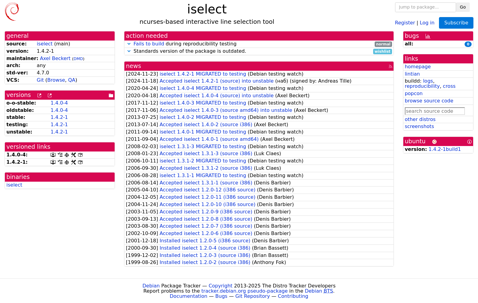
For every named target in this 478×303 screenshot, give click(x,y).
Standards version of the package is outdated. (259, 51)
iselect (45, 44)
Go (463, 7)
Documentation (188, 296)
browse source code (429, 101)
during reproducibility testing (259, 44)
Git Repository (252, 296)
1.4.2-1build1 (445, 149)
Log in (427, 22)
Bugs (221, 296)
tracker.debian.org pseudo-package (245, 291)
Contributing (293, 296)
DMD (78, 58)
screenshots (419, 126)
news (133, 66)
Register (405, 22)
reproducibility (422, 86)
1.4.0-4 (59, 103)
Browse (56, 80)
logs (428, 81)
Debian (151, 286)
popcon (414, 93)
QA (71, 80)
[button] (128, 44)
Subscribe (456, 23)
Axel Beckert (55, 58)
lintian (412, 74)
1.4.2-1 (59, 117)
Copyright (220, 286)
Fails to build (149, 44)
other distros (420, 119)
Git (40, 80)
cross (449, 86)
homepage (418, 67)
